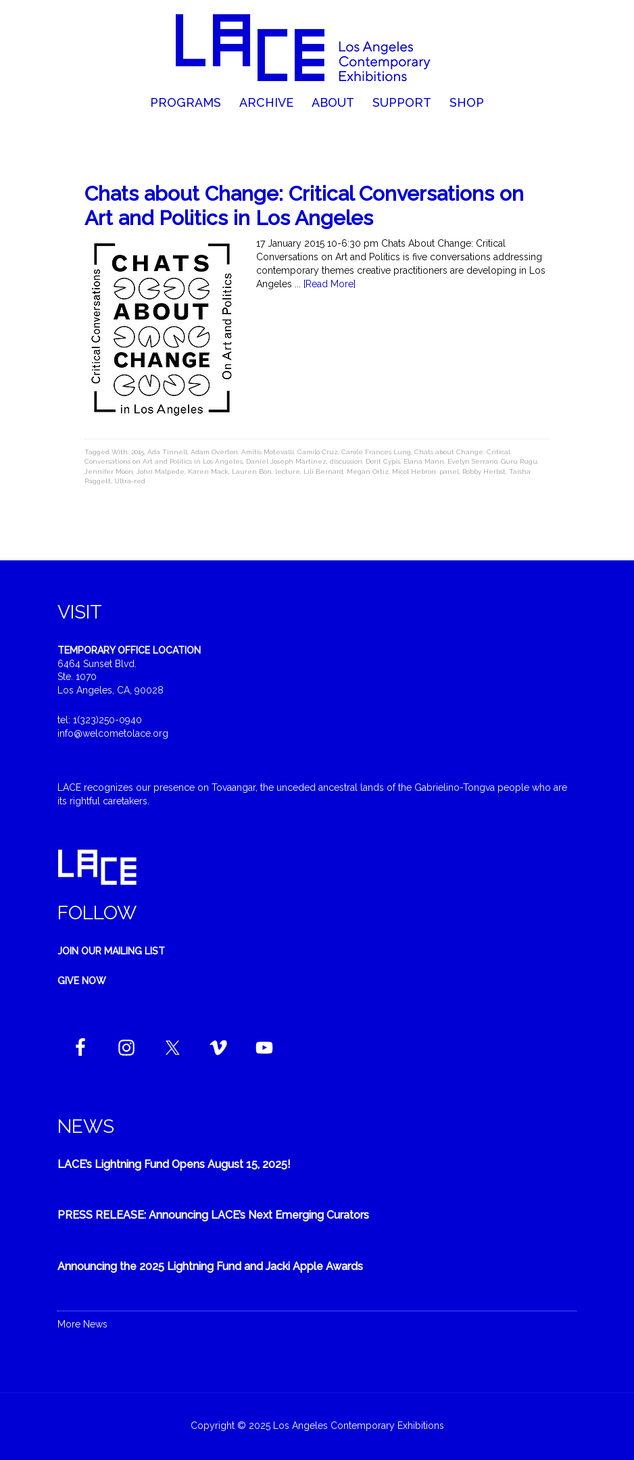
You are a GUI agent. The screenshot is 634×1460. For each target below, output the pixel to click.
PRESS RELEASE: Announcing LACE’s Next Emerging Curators (213, 1215)
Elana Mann (424, 461)
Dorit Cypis (383, 461)
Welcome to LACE (317, 47)
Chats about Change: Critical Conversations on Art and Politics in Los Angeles (304, 206)
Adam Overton (214, 452)
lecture (287, 471)
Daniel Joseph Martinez (286, 461)
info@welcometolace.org (112, 733)
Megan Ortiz (368, 471)
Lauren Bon (252, 471)
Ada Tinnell (167, 452)
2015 (137, 452)
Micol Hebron (414, 471)
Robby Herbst (484, 471)
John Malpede (161, 471)
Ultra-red (129, 481)
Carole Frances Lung (376, 452)
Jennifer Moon (108, 471)
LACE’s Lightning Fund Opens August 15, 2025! (174, 1164)
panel (449, 471)
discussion (346, 461)
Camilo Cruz (317, 452)
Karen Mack (208, 471)
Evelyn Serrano (472, 461)
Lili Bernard (323, 471)
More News (82, 1324)
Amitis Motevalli (267, 452)
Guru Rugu (519, 461)
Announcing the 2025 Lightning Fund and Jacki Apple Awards (210, 1266)
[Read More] (329, 283)
